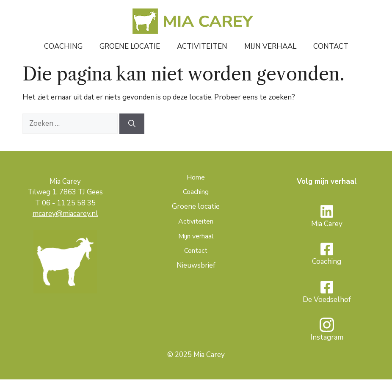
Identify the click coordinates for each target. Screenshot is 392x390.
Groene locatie (129, 46)
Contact (330, 46)
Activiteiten (202, 46)
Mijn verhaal (270, 46)
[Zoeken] (131, 123)
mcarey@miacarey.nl (65, 214)
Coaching (63, 46)
